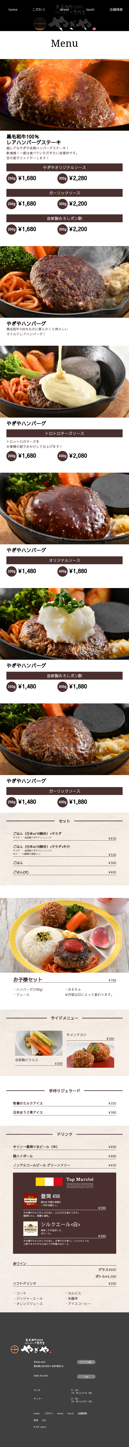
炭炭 (36, 1420)
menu (60, 1413)
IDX (44, 1420)
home (13, 9)
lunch (90, 9)
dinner (64, 9)
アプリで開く (86, 1362)
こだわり (38, 9)
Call (86, 1376)
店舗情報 (116, 9)
